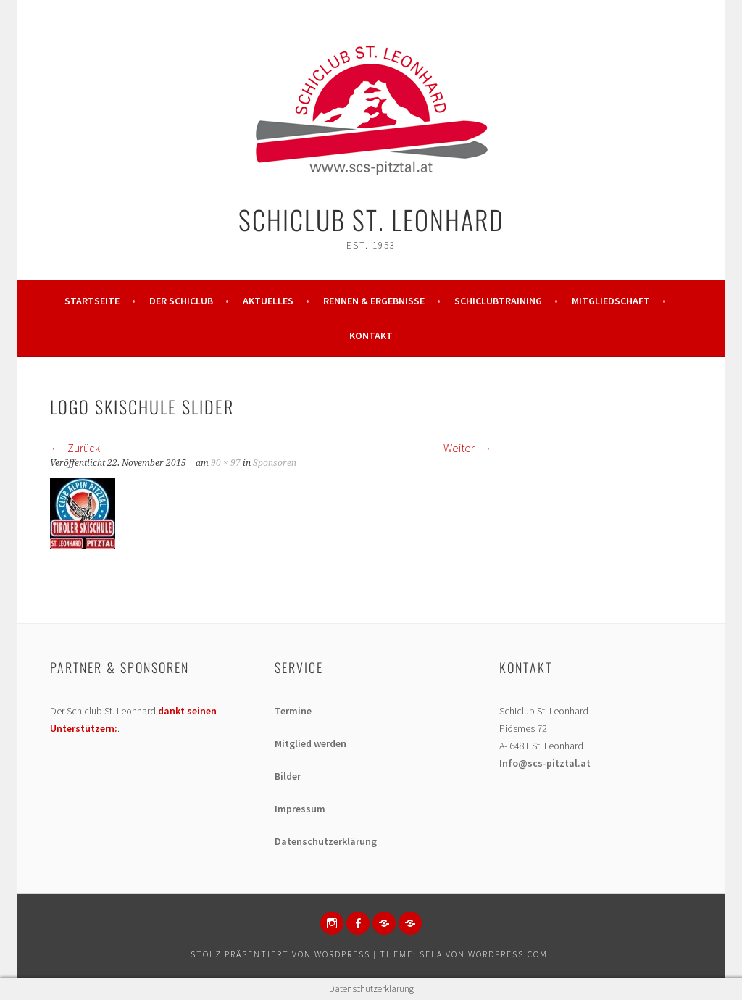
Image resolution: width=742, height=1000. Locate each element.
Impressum (300, 808)
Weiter (467, 448)
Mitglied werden (310, 743)
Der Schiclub (181, 300)
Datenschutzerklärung (326, 841)
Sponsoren (274, 463)
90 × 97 (226, 463)
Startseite (92, 300)
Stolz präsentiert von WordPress (280, 954)
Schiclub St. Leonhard (371, 219)
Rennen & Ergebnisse (374, 300)
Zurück (75, 448)
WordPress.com (508, 954)
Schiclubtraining (498, 300)
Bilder (288, 776)
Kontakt (371, 335)
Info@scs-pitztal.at (545, 763)
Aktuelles (268, 300)
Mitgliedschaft (611, 300)
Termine (293, 710)
